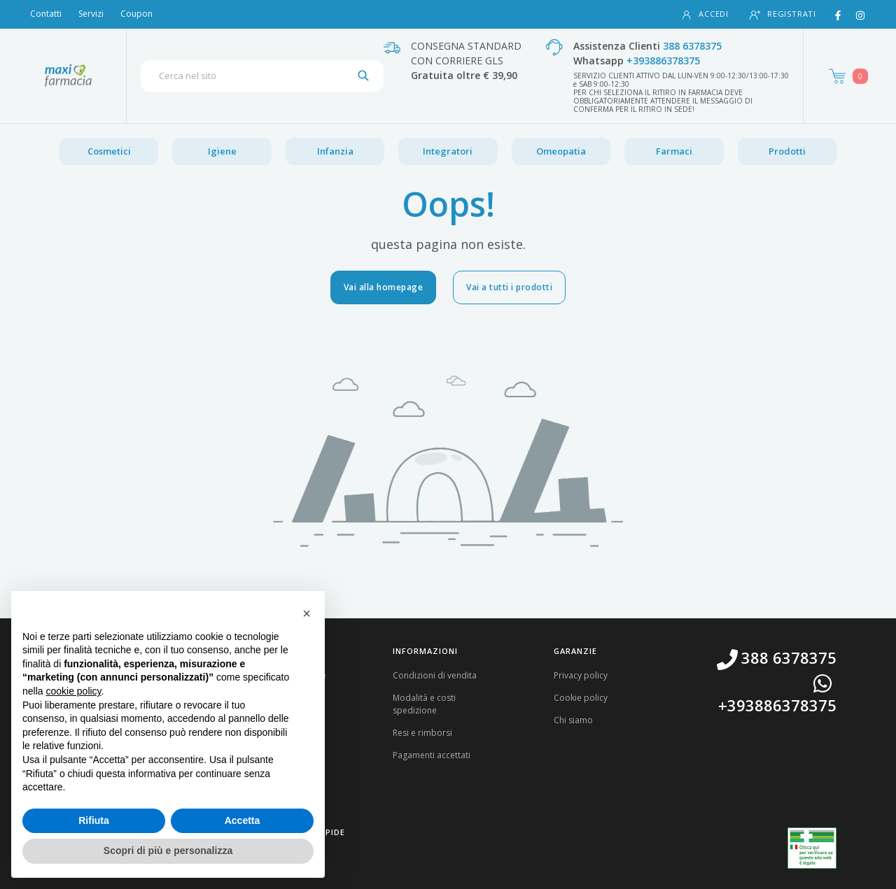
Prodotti (787, 151)
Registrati (783, 14)
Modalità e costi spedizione (424, 704)
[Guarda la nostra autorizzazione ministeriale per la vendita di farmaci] (812, 848)
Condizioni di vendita (435, 675)
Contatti (46, 14)
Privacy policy (581, 675)
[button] (306, 613)
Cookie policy (581, 698)
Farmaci (674, 151)
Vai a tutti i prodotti (509, 287)
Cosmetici (109, 151)
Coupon (136, 14)
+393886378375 (663, 60)
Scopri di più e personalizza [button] (168, 850)
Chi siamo (573, 720)
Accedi (705, 14)
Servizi (91, 14)
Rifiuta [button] (93, 820)
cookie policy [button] (73, 691)
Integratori (447, 151)
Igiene (222, 151)
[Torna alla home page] (68, 75)
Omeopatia (561, 151)
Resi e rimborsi (422, 733)
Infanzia (335, 151)
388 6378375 (692, 45)
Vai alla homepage (384, 287)
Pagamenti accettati (431, 755)
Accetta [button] (242, 820)
